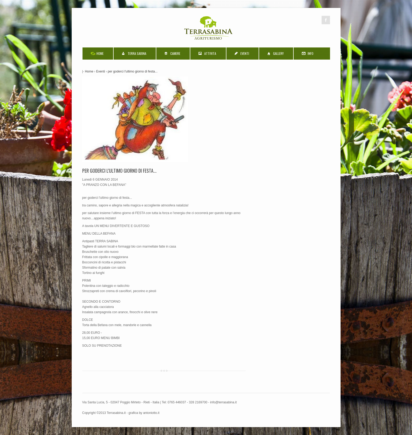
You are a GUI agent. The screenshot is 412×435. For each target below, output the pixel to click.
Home (89, 71)
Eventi (100, 71)
